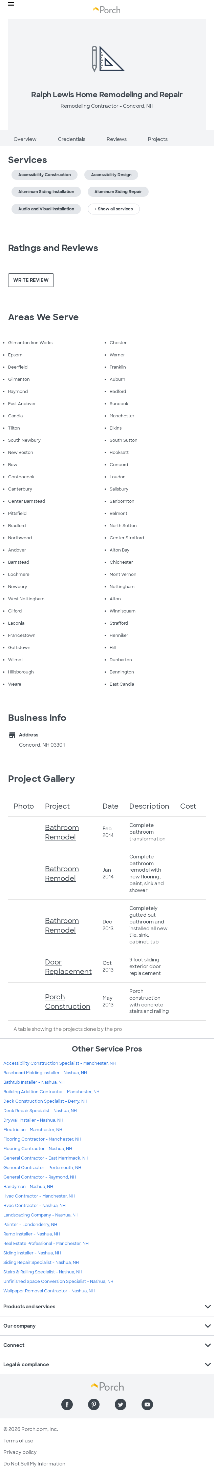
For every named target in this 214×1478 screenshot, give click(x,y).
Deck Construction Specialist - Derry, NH (45, 1101)
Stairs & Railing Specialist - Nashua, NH (42, 1272)
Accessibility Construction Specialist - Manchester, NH (59, 1063)
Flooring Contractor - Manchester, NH (42, 1139)
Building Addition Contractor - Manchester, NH (51, 1092)
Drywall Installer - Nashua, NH (33, 1120)
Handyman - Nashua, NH (28, 1186)
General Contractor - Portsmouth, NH (42, 1167)
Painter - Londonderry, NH (30, 1224)
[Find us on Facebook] (67, 1404)
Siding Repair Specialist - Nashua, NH (41, 1262)
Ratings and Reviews (53, 248)
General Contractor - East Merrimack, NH (45, 1158)
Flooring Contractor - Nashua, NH (37, 1148)
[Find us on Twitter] (120, 1404)
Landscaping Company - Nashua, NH (41, 1215)
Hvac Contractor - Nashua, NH (34, 1205)
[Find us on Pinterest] (94, 1404)
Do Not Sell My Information (34, 1464)
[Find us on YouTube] (147, 1404)
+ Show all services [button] (114, 209)
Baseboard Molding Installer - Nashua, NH (45, 1073)
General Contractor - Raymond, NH (39, 1177)
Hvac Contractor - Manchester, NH (39, 1196)
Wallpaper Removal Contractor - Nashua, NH (49, 1291)
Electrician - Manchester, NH (32, 1129)
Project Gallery (41, 779)
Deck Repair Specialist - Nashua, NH (40, 1110)
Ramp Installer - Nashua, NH (31, 1234)
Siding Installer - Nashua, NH (32, 1253)
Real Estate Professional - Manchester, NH (46, 1243)
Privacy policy (20, 1452)
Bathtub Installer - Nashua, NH (34, 1082)
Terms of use (18, 1441)
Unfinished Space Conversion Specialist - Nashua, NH (58, 1281)
